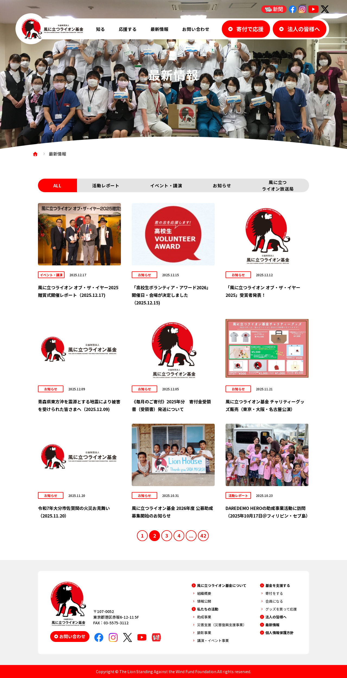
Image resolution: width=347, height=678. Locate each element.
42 (203, 535)
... (191, 535)
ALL (57, 185)
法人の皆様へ (276, 616)
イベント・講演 (166, 185)
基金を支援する (277, 585)
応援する (128, 29)
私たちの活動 (207, 609)
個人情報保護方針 (279, 632)
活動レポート (106, 185)
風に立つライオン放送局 (278, 185)
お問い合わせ (196, 29)
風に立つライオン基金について (221, 585)
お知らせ (222, 185)
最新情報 (159, 29)
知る (100, 29)
